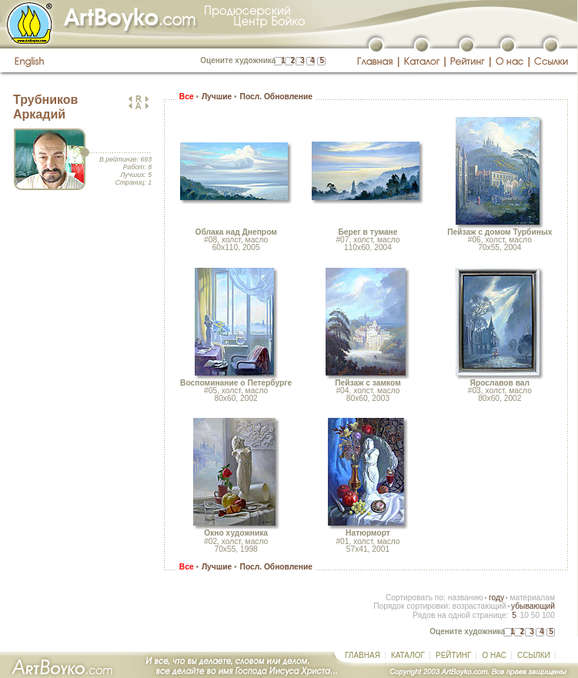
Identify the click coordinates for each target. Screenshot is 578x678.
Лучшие (217, 96)
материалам (532, 597)
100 (548, 615)
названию (465, 597)
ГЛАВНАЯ (362, 655)
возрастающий (479, 606)
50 (535, 615)
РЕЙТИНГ (453, 655)
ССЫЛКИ (533, 655)
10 (524, 615)
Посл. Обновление (276, 96)
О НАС (494, 655)
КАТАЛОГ (408, 655)
